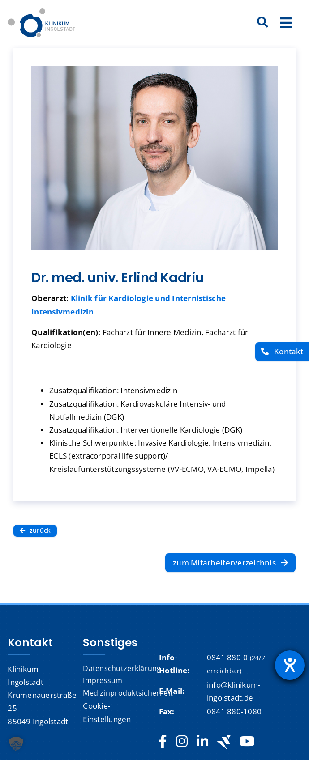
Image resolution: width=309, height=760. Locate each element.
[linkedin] (202, 741)
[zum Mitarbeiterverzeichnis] (230, 562)
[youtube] (247, 741)
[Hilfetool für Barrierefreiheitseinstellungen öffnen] (290, 665)
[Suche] (263, 22)
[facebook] (163, 741)
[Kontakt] (282, 351)
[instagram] (182, 741)
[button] (16, 744)
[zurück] (35, 531)
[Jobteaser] (224, 742)
